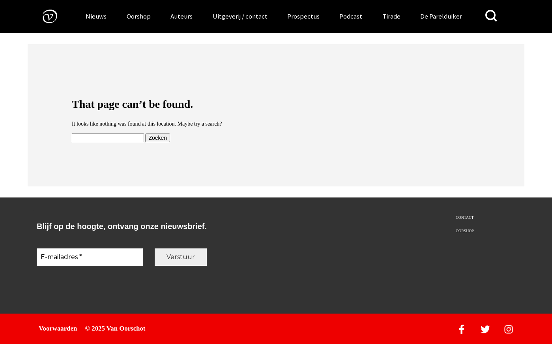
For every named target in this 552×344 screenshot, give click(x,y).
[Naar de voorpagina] (44, 16)
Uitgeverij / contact (240, 16)
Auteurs (181, 16)
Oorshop (139, 16)
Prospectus (303, 16)
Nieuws (96, 16)
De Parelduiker (441, 16)
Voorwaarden (58, 328)
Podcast (350, 16)
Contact (464, 217)
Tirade (391, 16)
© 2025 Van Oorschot (115, 328)
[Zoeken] (491, 16)
